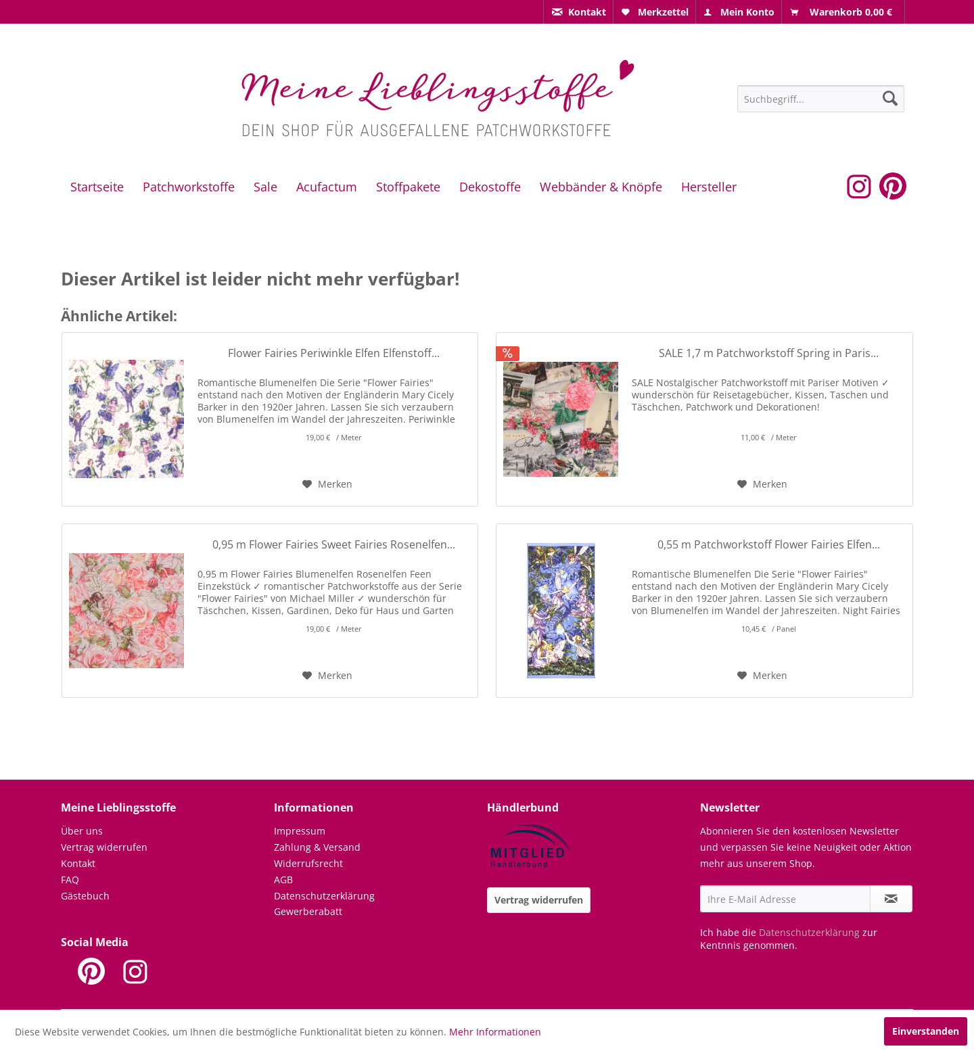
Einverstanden (925, 1031)
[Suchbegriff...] (820, 98)
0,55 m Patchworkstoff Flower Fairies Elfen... (768, 545)
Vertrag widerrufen (104, 847)
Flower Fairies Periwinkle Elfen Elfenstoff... (334, 353)
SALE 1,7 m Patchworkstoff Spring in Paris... (769, 353)
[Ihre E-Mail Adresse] (785, 898)
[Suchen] (890, 98)
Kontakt (78, 863)
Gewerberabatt (308, 911)
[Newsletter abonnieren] (891, 898)
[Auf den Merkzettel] (327, 484)
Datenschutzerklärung (324, 895)
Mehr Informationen (495, 1031)
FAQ (70, 879)
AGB (283, 879)
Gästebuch (85, 895)
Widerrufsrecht (308, 863)
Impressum (299, 830)
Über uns (82, 830)
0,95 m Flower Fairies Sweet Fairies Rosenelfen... (333, 545)
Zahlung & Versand (317, 847)
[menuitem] (578, 12)
